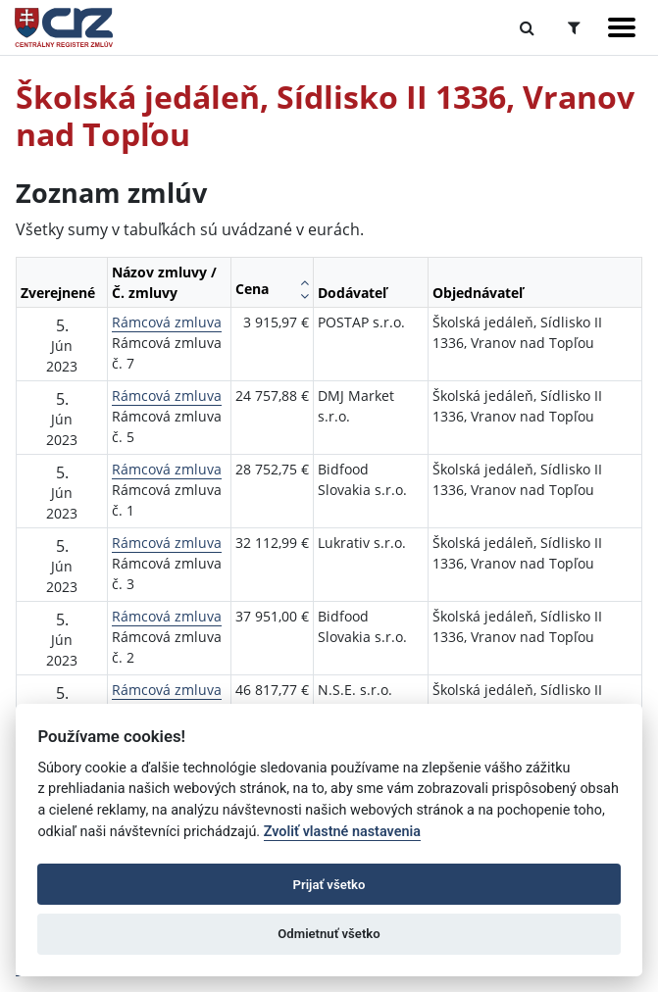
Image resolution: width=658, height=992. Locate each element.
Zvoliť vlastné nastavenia (342, 831)
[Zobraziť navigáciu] (621, 27)
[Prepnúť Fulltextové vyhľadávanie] (527, 27)
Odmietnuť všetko (329, 933)
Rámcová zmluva (167, 322)
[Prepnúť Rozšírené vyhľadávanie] (574, 27)
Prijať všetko (329, 884)
